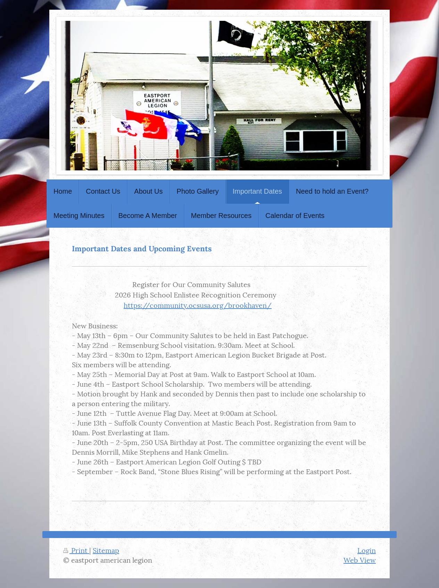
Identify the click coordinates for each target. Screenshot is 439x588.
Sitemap (106, 550)
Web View (359, 559)
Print (76, 550)
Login (366, 550)
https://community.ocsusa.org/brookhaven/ (198, 305)
